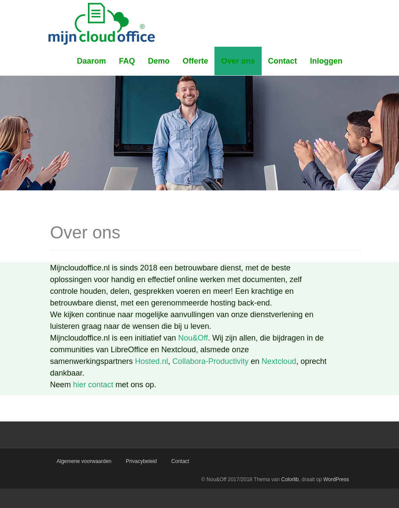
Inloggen (326, 61)
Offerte (195, 61)
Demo (158, 61)
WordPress (336, 479)
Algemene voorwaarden (84, 461)
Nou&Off (193, 338)
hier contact (93, 384)
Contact (282, 61)
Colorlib (290, 479)
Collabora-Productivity (210, 361)
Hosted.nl (151, 361)
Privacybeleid (141, 461)
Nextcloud (279, 361)
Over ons (238, 61)
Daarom (91, 61)
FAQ (127, 61)
